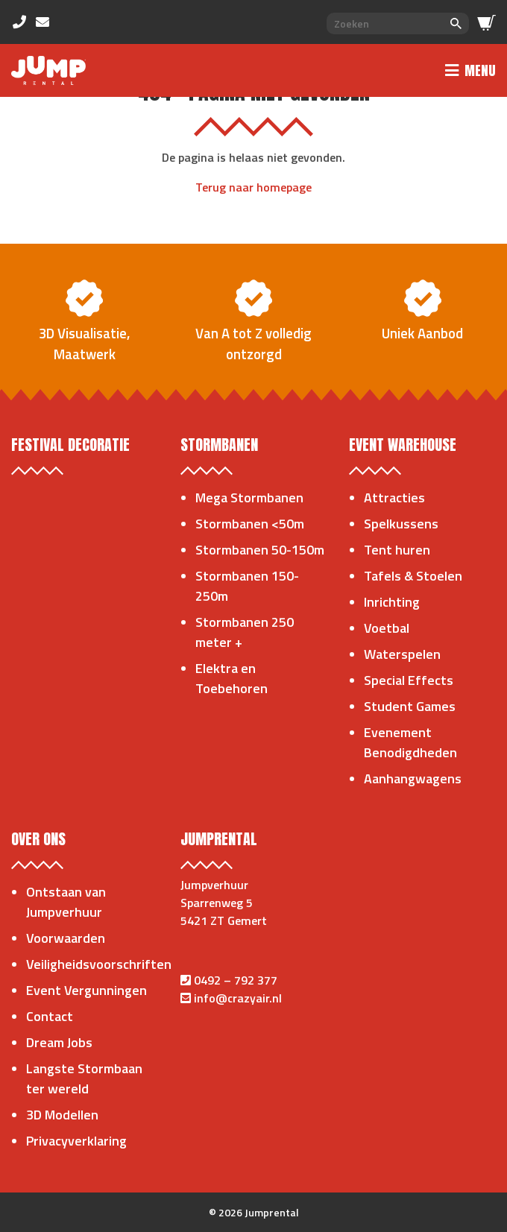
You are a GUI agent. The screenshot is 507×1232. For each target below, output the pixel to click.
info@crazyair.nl (238, 998)
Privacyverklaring (76, 1141)
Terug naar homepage (253, 187)
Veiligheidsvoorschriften (98, 964)
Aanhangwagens (413, 778)
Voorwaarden (65, 938)
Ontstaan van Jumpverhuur (66, 902)
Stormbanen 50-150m (259, 550)
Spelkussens (401, 524)
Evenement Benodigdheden (410, 742)
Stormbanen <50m (249, 524)
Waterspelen (402, 654)
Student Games (410, 706)
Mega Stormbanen (249, 497)
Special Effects (408, 680)
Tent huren (397, 550)
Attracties (394, 497)
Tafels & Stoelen (413, 576)
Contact (49, 1016)
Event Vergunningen (86, 990)
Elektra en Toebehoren (231, 678)
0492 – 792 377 (235, 980)
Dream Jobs (59, 1042)
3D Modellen (62, 1115)
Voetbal (386, 628)
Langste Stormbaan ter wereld (84, 1078)
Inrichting (392, 602)
